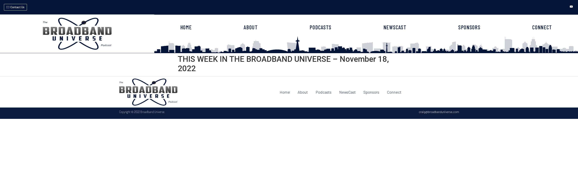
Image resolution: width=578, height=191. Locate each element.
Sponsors (371, 92)
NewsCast (347, 92)
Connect (394, 92)
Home (285, 92)
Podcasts (323, 92)
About (303, 92)
